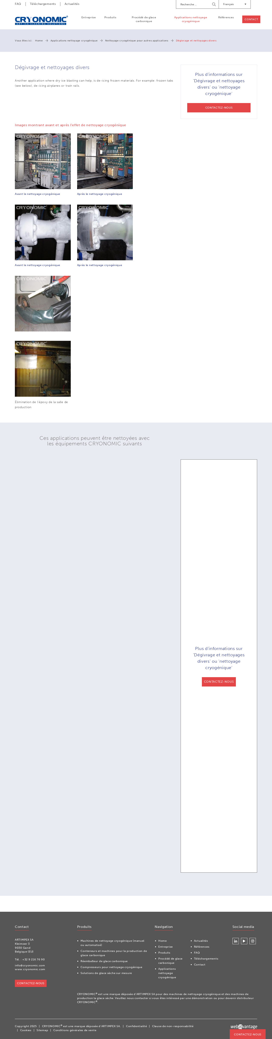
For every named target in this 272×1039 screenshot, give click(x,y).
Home (39, 40)
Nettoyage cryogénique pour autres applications (136, 40)
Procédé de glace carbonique (144, 19)
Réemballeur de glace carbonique (104, 961)
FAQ (18, 4)
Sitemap (42, 1030)
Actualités (72, 4)
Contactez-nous (247, 1034)
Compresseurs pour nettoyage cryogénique (111, 967)
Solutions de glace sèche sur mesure (106, 973)
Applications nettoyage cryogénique (190, 19)
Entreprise (88, 17)
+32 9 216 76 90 (33, 959)
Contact (251, 19)
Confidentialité (136, 1026)
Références (226, 17)
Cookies (25, 1030)
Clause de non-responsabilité (173, 1026)
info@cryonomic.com (30, 965)
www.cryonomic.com (30, 969)
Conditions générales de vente (74, 1030)
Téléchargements (43, 4)
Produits (110, 17)
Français (234, 4)
